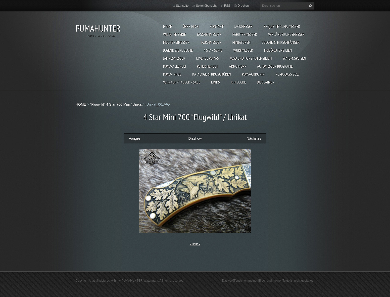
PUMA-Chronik (253, 74)
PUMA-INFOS (172, 74)
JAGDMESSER (243, 26)
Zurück (195, 244)
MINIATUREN (241, 42)
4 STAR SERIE (213, 50)
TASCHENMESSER (209, 34)
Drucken (243, 5)
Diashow (195, 138)
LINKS (215, 82)
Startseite (182, 5)
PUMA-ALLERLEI (174, 66)
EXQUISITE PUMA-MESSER (282, 26)
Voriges (135, 138)
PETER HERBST (207, 66)
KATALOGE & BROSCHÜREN (211, 74)
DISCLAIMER (265, 82)
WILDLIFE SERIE (174, 34)
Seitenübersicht (206, 5)
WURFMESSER (243, 50)
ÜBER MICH (191, 26)
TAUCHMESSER (210, 42)
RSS (227, 5)
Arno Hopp (237, 66)
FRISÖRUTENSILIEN (278, 50)
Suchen (309, 5)
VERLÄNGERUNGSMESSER (286, 34)
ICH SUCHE (238, 82)
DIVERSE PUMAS (207, 58)
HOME (167, 26)
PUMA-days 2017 (288, 74)
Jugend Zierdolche (178, 50)
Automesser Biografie (275, 66)
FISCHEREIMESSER (176, 42)
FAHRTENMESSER (244, 34)
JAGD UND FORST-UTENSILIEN (251, 58)
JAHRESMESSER (174, 58)
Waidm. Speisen (294, 58)
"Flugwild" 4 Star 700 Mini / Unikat (116, 104)
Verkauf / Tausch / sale (181, 82)
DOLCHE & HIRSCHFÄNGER (280, 42)
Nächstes (254, 138)
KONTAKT (216, 26)
